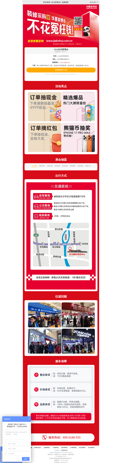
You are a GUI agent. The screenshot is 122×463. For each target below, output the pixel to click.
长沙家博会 (91, 447)
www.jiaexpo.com (57, 452)
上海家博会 (46, 447)
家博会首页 (37, 447)
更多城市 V (94, 2)
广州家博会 (55, 447)
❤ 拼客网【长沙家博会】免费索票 (55, 2)
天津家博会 (73, 447)
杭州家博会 (64, 447)
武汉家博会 (82, 447)
